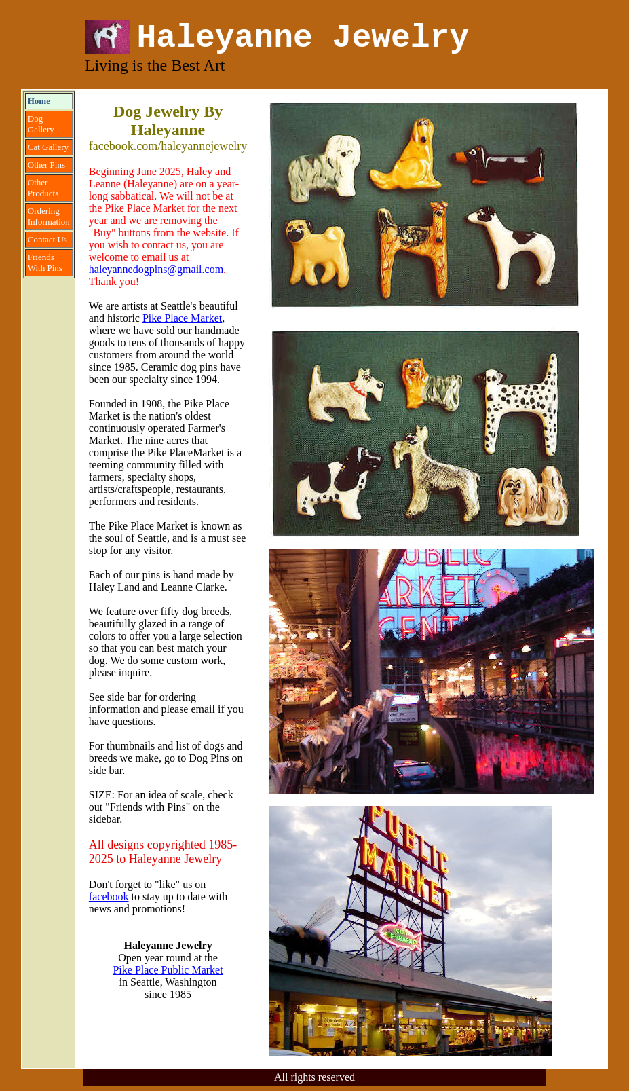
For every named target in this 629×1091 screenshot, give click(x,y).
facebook (109, 896)
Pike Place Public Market (168, 970)
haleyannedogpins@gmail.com (156, 269)
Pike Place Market (182, 318)
